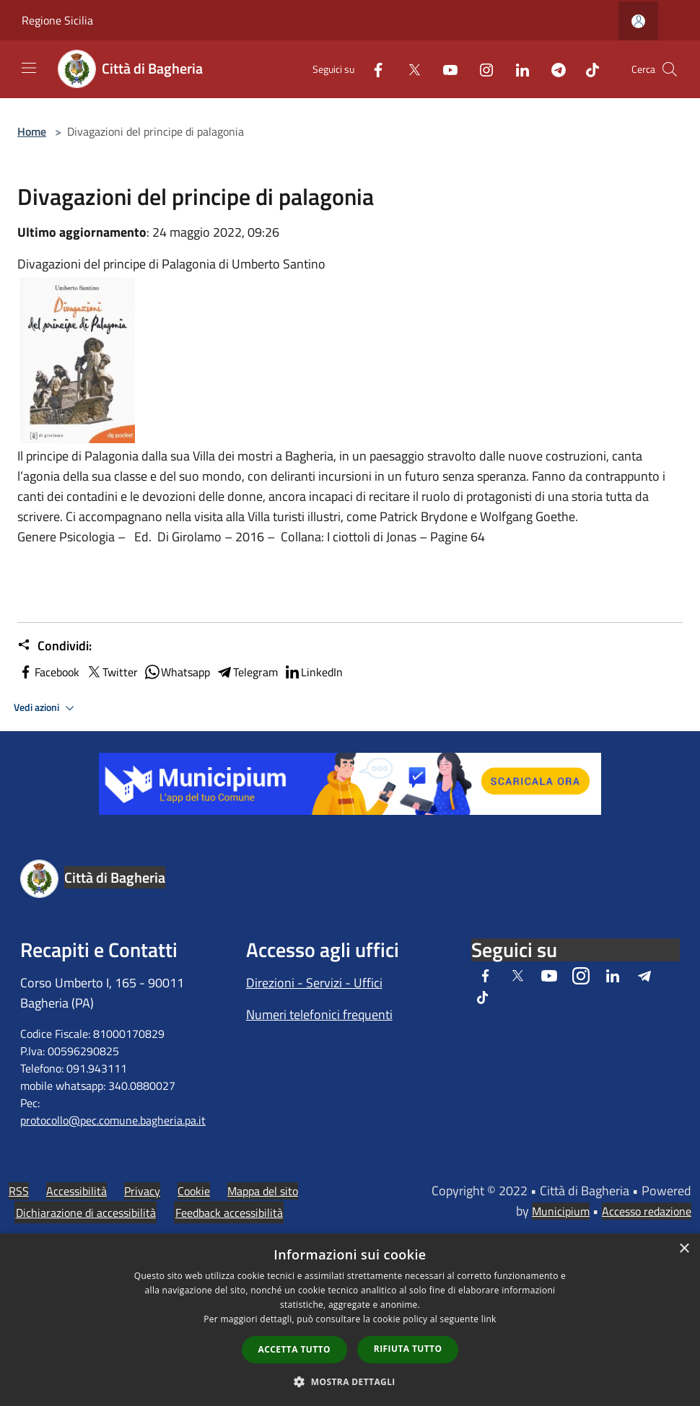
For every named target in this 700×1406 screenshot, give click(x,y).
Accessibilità (76, 1191)
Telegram (247, 672)
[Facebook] (372, 69)
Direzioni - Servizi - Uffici (314, 982)
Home (31, 131)
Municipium (561, 1211)
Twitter (111, 672)
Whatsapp (177, 672)
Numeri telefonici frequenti (319, 1014)
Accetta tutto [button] (294, 1349)
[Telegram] (552, 69)
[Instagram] (480, 69)
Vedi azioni (46, 708)
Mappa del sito (262, 1191)
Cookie (194, 1191)
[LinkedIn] (516, 69)
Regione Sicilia (57, 20)
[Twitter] (408, 69)
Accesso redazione (646, 1211)
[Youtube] (444, 69)
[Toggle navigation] (29, 68)
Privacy (142, 1191)
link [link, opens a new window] (488, 1319)
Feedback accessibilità (229, 1212)
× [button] (683, 1249)
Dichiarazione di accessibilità (86, 1212)
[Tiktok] (586, 69)
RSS (19, 1191)
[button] (350, 1381)
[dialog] (350, 1319)
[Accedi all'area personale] (638, 21)
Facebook (48, 672)
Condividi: (54, 646)
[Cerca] (669, 69)
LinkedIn (313, 672)
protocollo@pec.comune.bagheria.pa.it (113, 1120)
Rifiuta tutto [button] (408, 1348)
